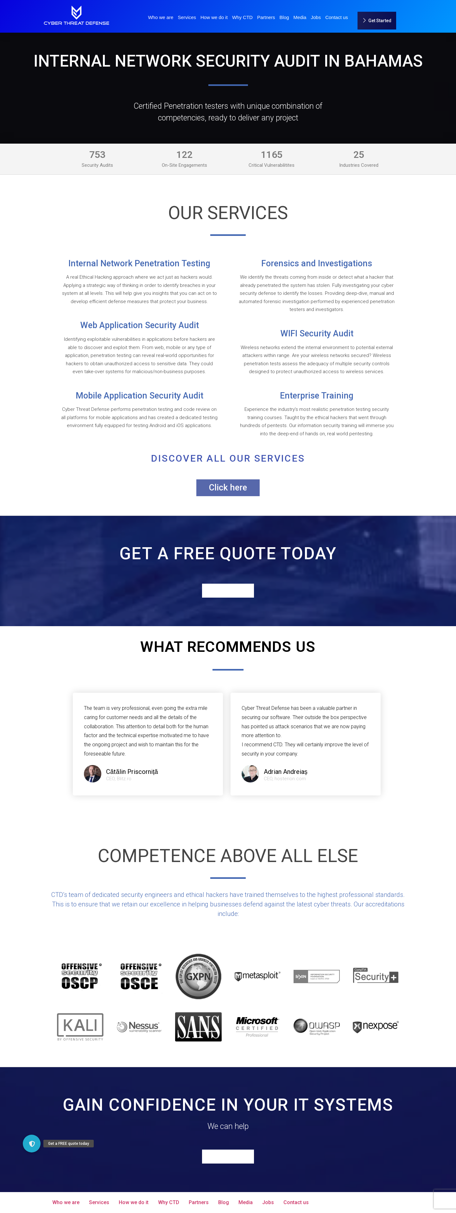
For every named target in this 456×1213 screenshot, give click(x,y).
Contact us (336, 17)
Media (300, 17)
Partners (266, 17)
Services (187, 17)
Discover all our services (228, 458)
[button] (32, 1143)
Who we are (160, 17)
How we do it (214, 17)
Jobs (316, 17)
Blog (284, 17)
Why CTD (242, 17)
